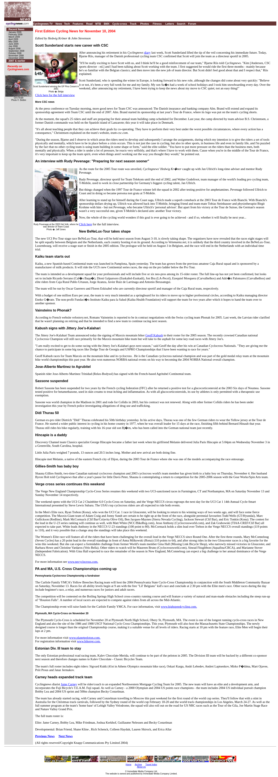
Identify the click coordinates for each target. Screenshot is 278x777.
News (58, 23)
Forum (192, 23)
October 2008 (15, 53)
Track (133, 23)
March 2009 (14, 37)
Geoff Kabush (154, 335)
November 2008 (16, 55)
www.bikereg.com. (89, 641)
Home (128, 764)
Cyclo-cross (119, 23)
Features (78, 23)
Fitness (157, 23)
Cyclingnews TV (43, 23)
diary (147, 52)
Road (89, 23)
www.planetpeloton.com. (85, 637)
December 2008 (16, 58)
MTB (98, 23)
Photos (144, 23)
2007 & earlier (17, 60)
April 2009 (13, 39)
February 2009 (15, 34)
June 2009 (14, 44)
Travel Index (151, 764)
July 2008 (13, 46)
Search (181, 23)
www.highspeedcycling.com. (179, 606)
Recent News (16, 29)
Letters (170, 23)
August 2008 (14, 48)
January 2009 (15, 32)
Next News (66, 736)
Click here (85, 224)
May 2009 (13, 41)
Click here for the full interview (55, 95)
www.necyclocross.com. (83, 561)
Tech (67, 23)
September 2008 (16, 51)
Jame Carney (69, 684)
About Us (141, 767)
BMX (106, 23)
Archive (138, 764)
